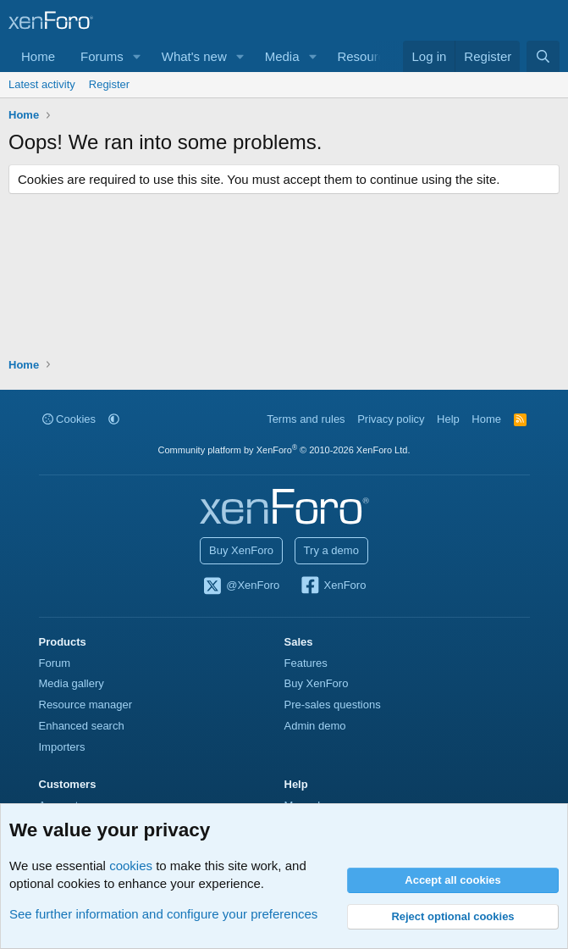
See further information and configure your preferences (163, 914)
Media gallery (71, 683)
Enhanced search (81, 725)
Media (282, 56)
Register (109, 84)
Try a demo (331, 550)
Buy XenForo (241, 550)
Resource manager (86, 704)
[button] (137, 56)
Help (448, 419)
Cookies (69, 419)
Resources (367, 56)
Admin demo (315, 725)
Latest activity (41, 84)
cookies (130, 865)
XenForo (333, 586)
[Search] (543, 56)
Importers (62, 747)
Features (306, 663)
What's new (194, 56)
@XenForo (241, 586)
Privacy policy (390, 419)
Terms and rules (306, 419)
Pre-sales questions (332, 704)
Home (38, 56)
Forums (102, 56)
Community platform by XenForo (284, 450)
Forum (55, 663)
